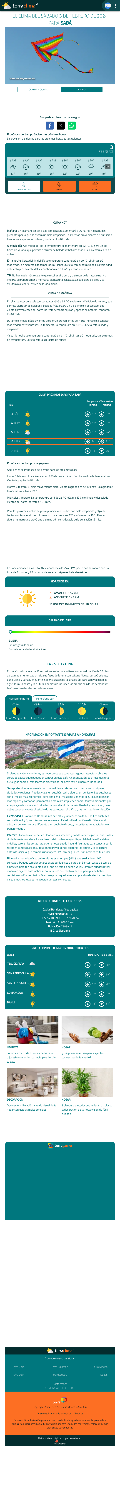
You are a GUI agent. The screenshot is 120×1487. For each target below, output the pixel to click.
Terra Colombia (59, 1367)
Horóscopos (60, 1374)
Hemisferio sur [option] (45, 698)
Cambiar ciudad (38, 89)
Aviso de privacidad (61, 1413)
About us (78, 1413)
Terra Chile (18, 1367)
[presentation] (107, 166)
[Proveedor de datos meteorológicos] (60, 1442)
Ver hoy (82, 89)
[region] (60, 104)
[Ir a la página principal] (20, 5)
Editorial (68, 1388)
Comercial (52, 1388)
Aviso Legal (43, 1413)
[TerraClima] (108, 6)
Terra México (100, 1367)
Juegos (104, 1374)
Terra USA (18, 1374)
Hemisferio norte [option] (18, 698)
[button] (116, 5)
